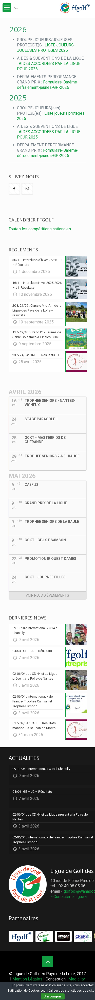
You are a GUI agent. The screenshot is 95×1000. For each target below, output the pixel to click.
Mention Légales (27, 979)
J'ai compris (53, 996)
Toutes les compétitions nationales (40, 229)
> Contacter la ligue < (68, 896)
